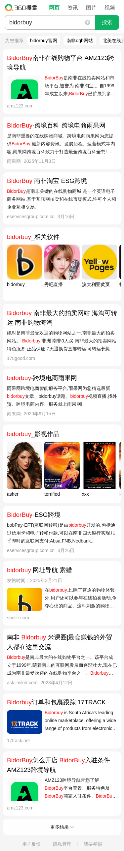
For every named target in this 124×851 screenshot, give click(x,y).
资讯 (72, 8)
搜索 (107, 22)
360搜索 (22, 7)
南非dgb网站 (79, 40)
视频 (109, 8)
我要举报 (93, 844)
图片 (91, 8)
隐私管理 (62, 844)
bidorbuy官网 (43, 40)
